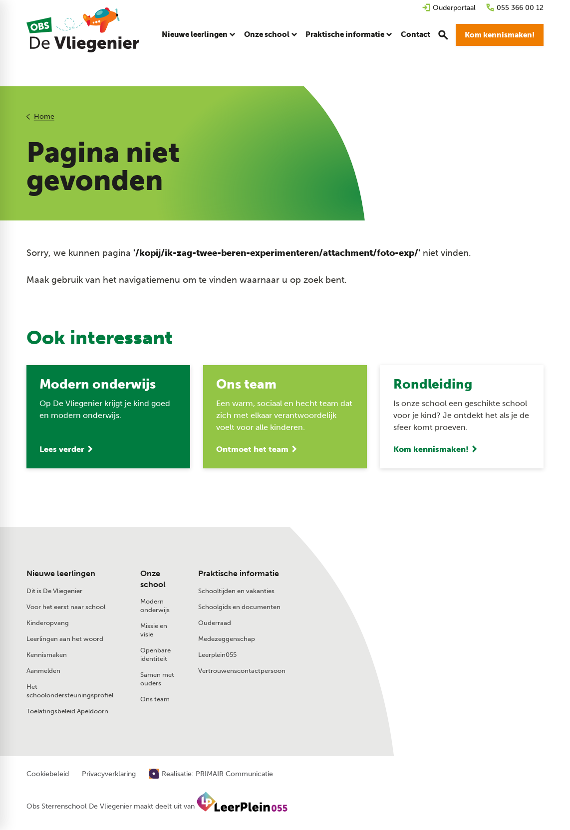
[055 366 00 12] (515, 7)
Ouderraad (214, 622)
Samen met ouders (157, 679)
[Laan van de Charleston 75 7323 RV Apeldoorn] (456, 615)
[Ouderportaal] (449, 7)
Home (43, 116)
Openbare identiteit (155, 654)
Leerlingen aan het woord (64, 638)
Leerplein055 (217, 654)
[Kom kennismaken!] (500, 35)
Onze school (153, 579)
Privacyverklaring (109, 774)
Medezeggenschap (226, 638)
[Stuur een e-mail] (435, 594)
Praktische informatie (238, 573)
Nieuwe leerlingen (60, 573)
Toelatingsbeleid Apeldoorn (67, 711)
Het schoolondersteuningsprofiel (69, 691)
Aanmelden (43, 670)
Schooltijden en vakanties (236, 591)
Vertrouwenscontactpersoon (241, 670)
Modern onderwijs (155, 606)
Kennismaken (46, 654)
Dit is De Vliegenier (54, 591)
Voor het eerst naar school (65, 607)
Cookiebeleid (47, 774)
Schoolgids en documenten (239, 607)
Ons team (155, 699)
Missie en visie (153, 630)
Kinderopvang (47, 622)
